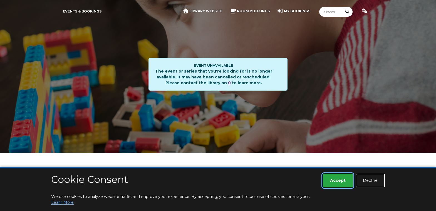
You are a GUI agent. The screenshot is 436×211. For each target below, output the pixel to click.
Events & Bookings (82, 11)
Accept (338, 180)
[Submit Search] (347, 12)
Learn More (62, 202)
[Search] (331, 12)
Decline (370, 180)
